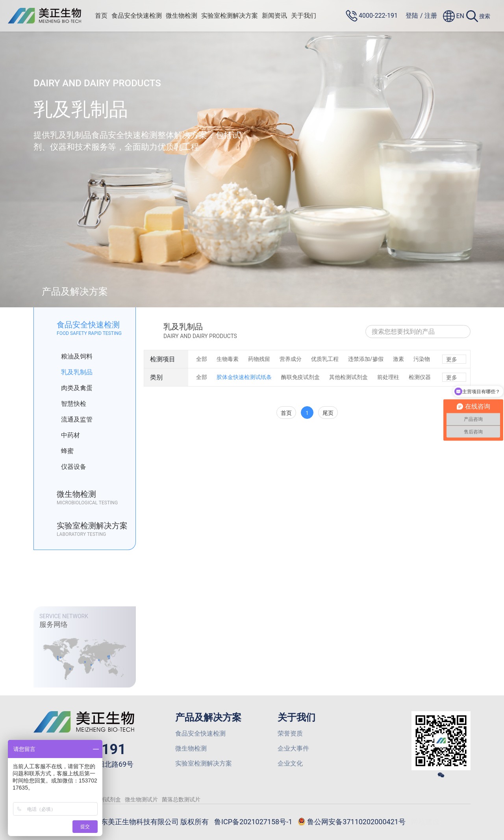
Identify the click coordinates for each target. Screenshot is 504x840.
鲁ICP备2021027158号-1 (253, 822)
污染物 (421, 359)
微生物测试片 (141, 799)
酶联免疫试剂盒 (300, 377)
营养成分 (291, 359)
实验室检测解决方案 (229, 15)
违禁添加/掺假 (366, 359)
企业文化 (290, 763)
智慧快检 (68, 404)
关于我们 (303, 15)
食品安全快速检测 (136, 15)
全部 (201, 359)
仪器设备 (68, 467)
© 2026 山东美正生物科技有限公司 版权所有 (139, 822)
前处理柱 (388, 377)
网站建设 (425, 822)
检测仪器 (420, 377)
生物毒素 (228, 359)
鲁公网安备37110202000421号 (352, 822)
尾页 (328, 412)
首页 (101, 15)
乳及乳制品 (71, 372)
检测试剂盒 (107, 799)
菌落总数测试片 (181, 799)
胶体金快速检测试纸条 (244, 377)
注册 (430, 15)
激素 (398, 359)
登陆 (412, 15)
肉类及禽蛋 (71, 388)
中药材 (65, 435)
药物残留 (259, 359)
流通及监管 (71, 419)
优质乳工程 (325, 359)
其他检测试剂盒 (348, 377)
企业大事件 (293, 748)
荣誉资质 (290, 733)
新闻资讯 (274, 15)
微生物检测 (181, 15)
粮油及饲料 (71, 356)
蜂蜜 (62, 451)
